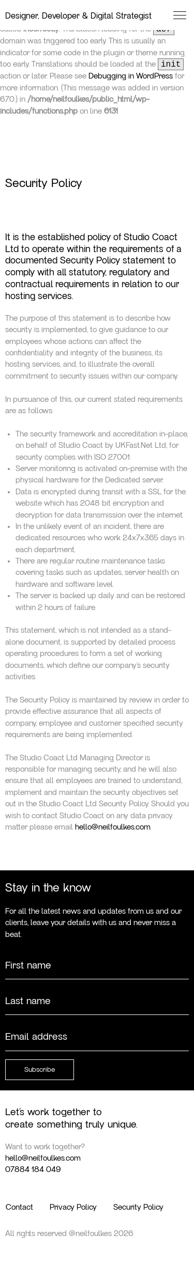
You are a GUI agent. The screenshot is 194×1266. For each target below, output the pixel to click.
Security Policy (138, 1207)
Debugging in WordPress (130, 76)
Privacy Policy (73, 1207)
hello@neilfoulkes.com (113, 827)
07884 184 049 (33, 1169)
